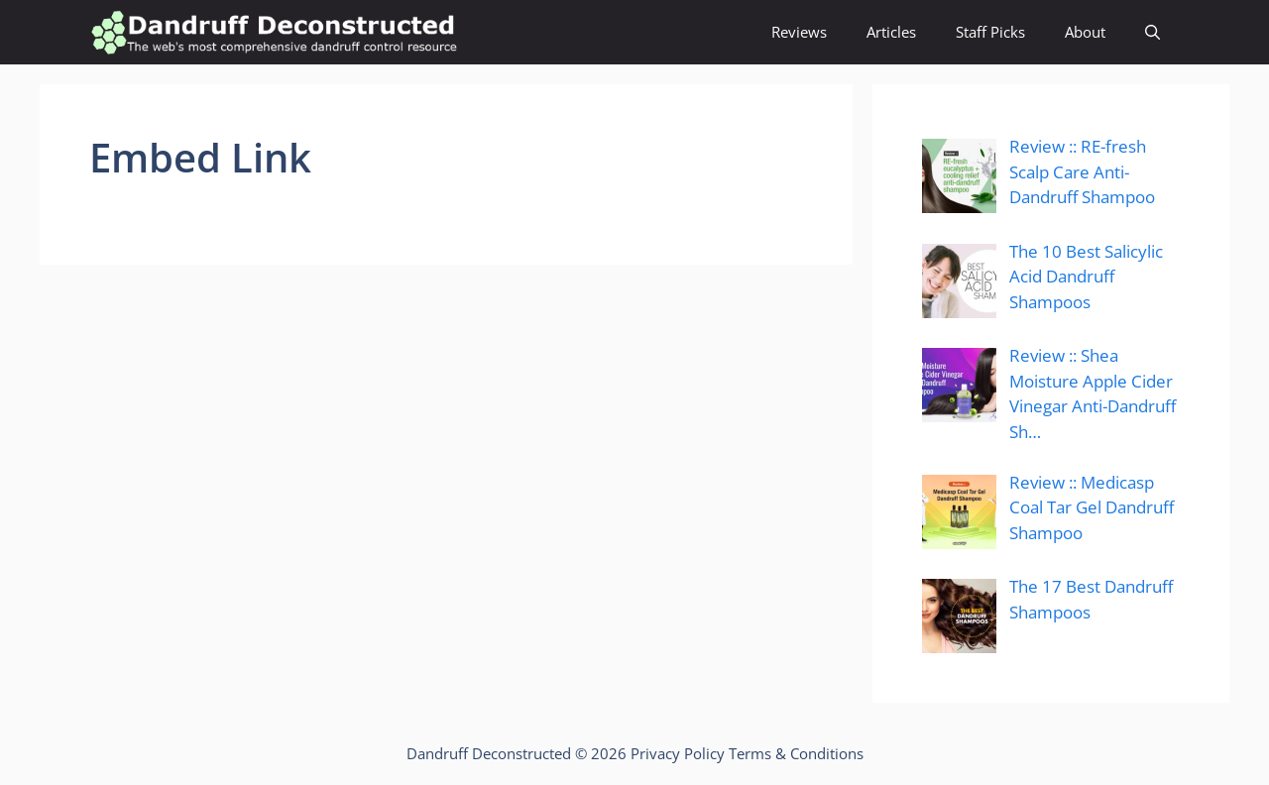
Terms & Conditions (796, 753)
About (1085, 32)
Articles (891, 32)
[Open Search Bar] (1152, 32)
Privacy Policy (678, 753)
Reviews (799, 32)
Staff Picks (990, 32)
